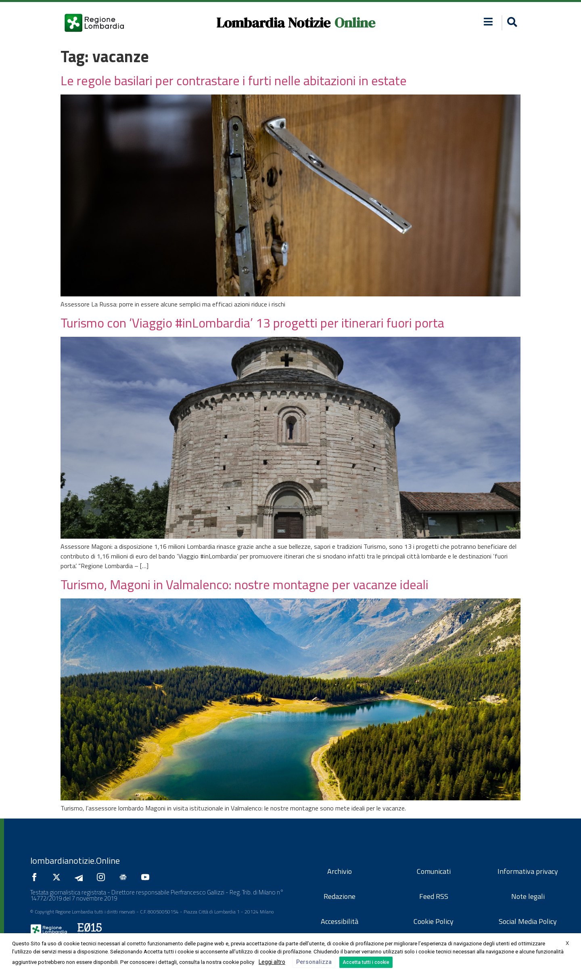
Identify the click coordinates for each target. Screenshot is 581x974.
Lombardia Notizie (273, 22)
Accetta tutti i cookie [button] (366, 962)
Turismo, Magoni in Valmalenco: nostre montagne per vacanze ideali (244, 584)
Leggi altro (272, 962)
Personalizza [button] (314, 962)
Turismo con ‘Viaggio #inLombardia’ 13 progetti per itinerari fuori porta (252, 322)
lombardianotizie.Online (75, 860)
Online (354, 22)
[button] (511, 22)
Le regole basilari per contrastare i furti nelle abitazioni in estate (234, 80)
